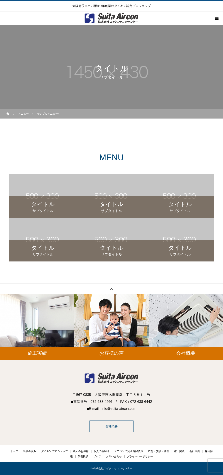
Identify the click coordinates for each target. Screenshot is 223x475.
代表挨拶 (83, 456)
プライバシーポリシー (140, 456)
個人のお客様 (101, 451)
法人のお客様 (81, 451)
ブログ (97, 456)
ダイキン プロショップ (54, 451)
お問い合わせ (114, 456)
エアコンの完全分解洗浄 (128, 451)
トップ (14, 451)
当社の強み (29, 451)
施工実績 (179, 451)
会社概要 (111, 426)
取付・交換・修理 (158, 451)
